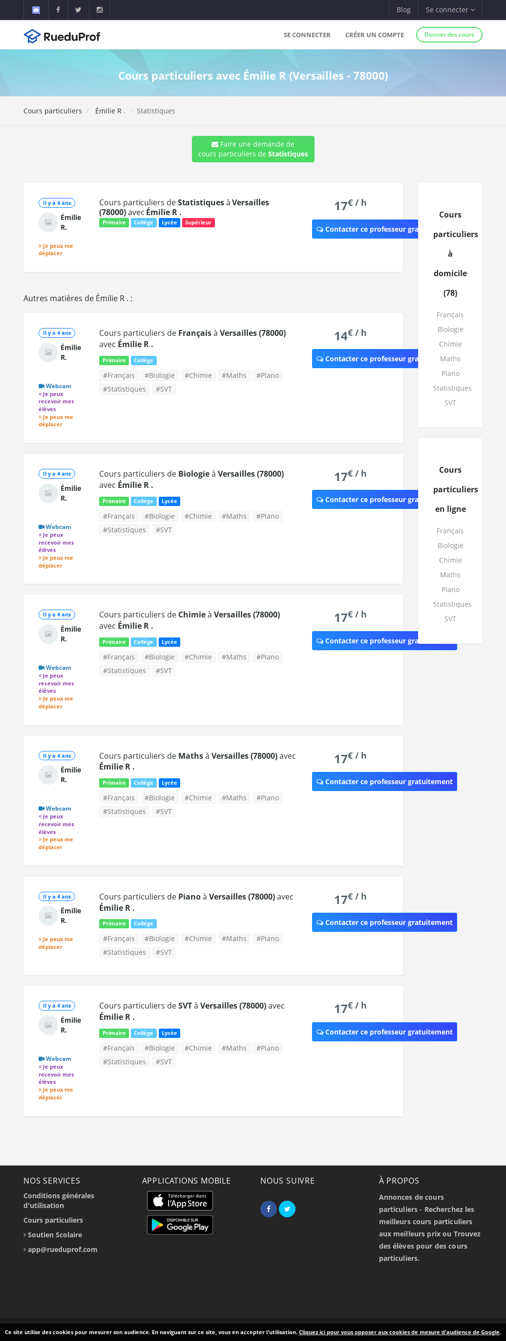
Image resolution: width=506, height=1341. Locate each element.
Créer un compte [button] (374, 34)
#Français (119, 375)
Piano (451, 373)
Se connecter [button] (450, 9)
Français (450, 314)
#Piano (267, 375)
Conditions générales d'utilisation (58, 1200)
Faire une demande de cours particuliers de (253, 148)
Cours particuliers (52, 110)
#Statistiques (124, 389)
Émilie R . (109, 110)
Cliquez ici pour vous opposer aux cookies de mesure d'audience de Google (399, 1332)
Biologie (451, 329)
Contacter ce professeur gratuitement (384, 229)
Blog (404, 9)
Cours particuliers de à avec (184, 207)
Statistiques (452, 388)
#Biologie (160, 375)
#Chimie (198, 375)
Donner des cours (449, 34)
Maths (450, 358)
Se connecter (307, 34)
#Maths (234, 375)
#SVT (164, 389)
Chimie (450, 344)
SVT (450, 402)
